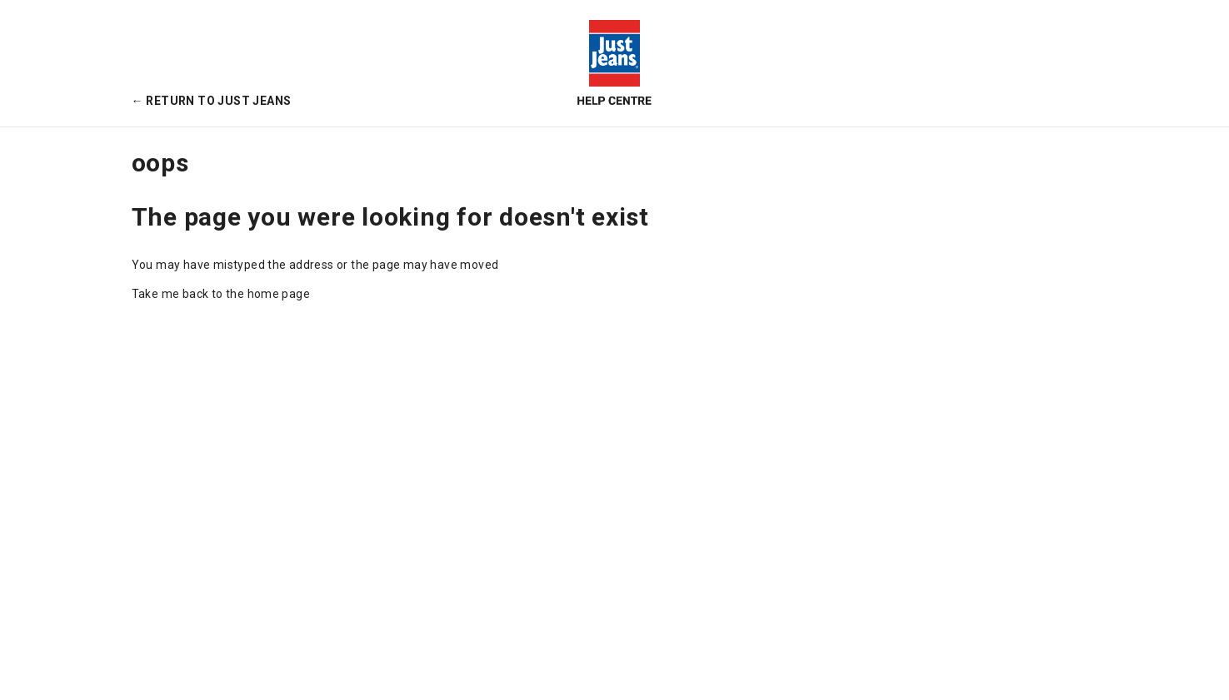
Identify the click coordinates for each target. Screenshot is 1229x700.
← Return (212, 100)
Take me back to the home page (221, 293)
